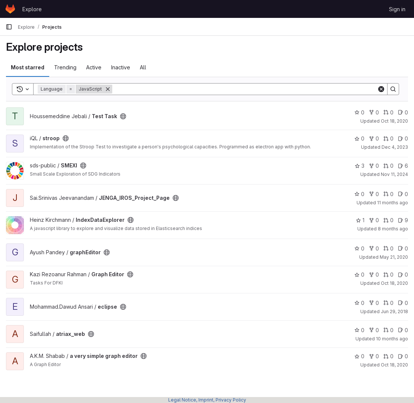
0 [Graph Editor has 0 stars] (359, 274)
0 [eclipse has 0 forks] (374, 303)
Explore (32, 9)
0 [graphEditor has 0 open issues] (403, 248)
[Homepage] (10, 9)
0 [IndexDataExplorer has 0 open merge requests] (388, 220)
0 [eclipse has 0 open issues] (403, 303)
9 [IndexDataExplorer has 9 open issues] (403, 220)
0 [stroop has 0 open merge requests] (388, 138)
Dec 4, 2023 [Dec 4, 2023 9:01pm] (395, 147)
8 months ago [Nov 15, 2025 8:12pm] (393, 229)
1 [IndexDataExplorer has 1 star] (360, 220)
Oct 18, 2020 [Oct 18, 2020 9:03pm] (394, 121)
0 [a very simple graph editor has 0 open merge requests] (388, 356)
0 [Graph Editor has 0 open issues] (403, 274)
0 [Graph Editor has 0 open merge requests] (388, 274)
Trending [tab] (65, 67)
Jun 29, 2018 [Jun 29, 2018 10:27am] (394, 311)
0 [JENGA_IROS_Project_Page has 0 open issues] (403, 194)
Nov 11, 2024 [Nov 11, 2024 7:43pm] (394, 174)
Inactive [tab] (120, 67)
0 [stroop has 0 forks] (374, 138)
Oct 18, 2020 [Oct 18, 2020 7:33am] (394, 283)
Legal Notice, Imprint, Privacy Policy (207, 400)
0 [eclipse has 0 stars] (359, 303)
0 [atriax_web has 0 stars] (359, 330)
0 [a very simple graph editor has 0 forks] (374, 356)
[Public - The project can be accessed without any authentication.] (123, 116)
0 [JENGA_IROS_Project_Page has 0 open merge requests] (388, 194)
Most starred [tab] (27, 67)
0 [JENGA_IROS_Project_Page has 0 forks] (374, 194)
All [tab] (143, 67)
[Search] (245, 89)
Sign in (397, 9)
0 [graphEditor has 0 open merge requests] (388, 248)
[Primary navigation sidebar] (9, 27)
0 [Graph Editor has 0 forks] (374, 274)
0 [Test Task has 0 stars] (359, 112)
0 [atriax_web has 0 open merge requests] (388, 330)
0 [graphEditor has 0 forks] (374, 248)
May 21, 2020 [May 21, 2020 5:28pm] (394, 257)
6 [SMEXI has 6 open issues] (403, 166)
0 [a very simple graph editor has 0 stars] (359, 356)
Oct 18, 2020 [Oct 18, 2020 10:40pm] (394, 365)
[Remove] (107, 89)
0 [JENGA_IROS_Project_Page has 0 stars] (359, 194)
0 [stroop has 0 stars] (359, 138)
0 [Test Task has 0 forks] (374, 112)
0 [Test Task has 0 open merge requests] (388, 112)
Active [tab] (93, 67)
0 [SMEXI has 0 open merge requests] (388, 166)
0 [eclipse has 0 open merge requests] (388, 303)
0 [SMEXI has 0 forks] (374, 166)
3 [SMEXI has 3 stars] (359, 166)
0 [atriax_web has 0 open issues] (403, 330)
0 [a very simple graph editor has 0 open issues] (403, 356)
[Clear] (381, 89)
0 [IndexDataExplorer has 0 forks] (374, 220)
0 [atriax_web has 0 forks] (374, 330)
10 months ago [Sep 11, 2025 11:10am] (392, 338)
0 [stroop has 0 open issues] (403, 138)
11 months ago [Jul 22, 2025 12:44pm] (392, 202)
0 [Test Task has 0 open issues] (403, 112)
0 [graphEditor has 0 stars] (359, 248)
